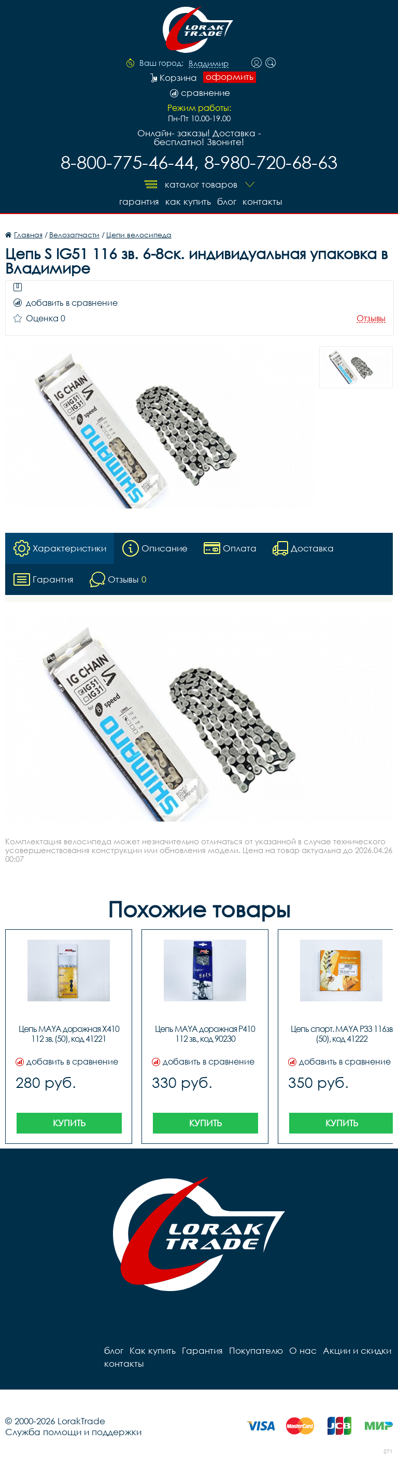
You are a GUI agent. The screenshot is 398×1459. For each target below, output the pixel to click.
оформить (229, 77)
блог (226, 201)
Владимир (209, 64)
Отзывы (371, 318)
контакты (262, 201)
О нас (303, 1350)
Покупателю (256, 1350)
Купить (69, 1122)
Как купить (188, 201)
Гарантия (139, 201)
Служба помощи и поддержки (73, 1431)
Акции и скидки (357, 1350)
